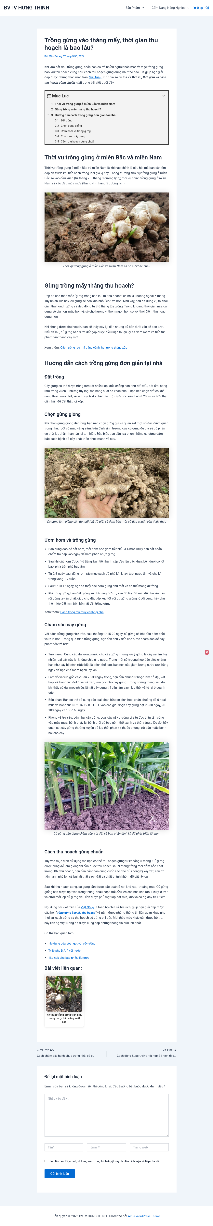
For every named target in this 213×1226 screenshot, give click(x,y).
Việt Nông (96, 77)
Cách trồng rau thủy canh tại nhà (83, 612)
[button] (144, 8)
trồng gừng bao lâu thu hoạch (77, 912)
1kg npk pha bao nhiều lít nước (69, 958)
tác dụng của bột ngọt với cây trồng (73, 943)
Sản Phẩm (137, 8)
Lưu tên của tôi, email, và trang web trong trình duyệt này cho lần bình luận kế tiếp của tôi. (104, 1162)
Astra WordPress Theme (144, 1216)
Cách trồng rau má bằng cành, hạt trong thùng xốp (95, 347)
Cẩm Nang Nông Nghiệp (171, 8)
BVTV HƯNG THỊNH (26, 8)
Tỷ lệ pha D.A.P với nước (65, 950)
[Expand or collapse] (163, 96)
